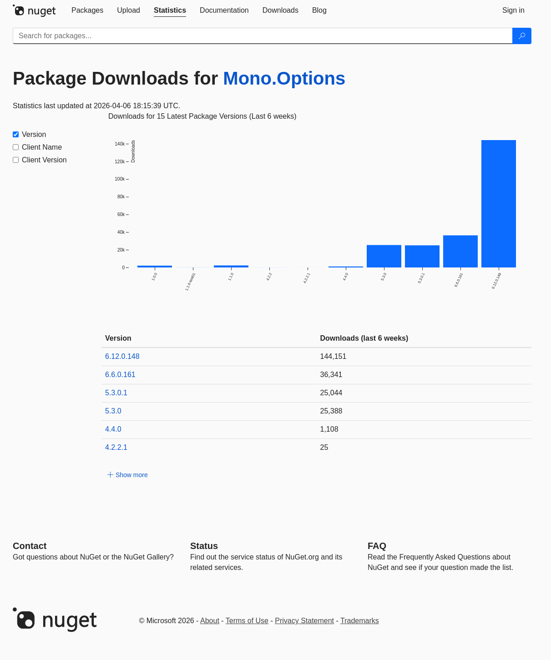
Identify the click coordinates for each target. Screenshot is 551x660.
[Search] (521, 36)
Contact (29, 546)
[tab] (87, 10)
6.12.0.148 (122, 356)
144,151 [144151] (333, 356)
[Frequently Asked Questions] (377, 546)
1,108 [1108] (329, 429)
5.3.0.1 (116, 393)
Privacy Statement (304, 621)
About (209, 621)
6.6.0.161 (120, 374)
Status (204, 546)
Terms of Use (247, 621)
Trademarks (359, 621)
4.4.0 (113, 429)
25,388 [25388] (331, 411)
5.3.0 (113, 411)
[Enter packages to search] (263, 36)
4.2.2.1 (116, 447)
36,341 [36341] (331, 374)
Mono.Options (284, 78)
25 (324, 447)
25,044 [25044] (331, 393)
